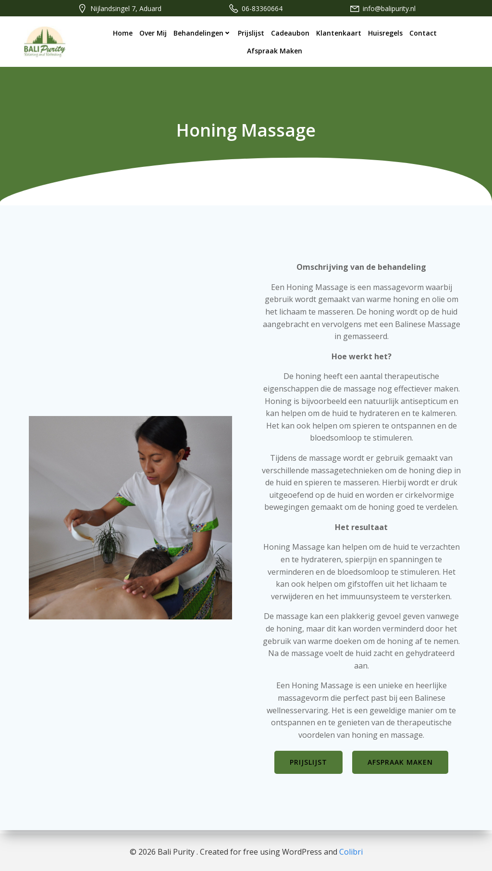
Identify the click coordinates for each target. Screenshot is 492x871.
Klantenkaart (338, 32)
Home (123, 32)
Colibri (351, 851)
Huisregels (385, 32)
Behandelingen (202, 32)
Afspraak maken (274, 50)
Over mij (153, 32)
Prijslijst (251, 32)
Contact (423, 32)
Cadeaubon (290, 32)
